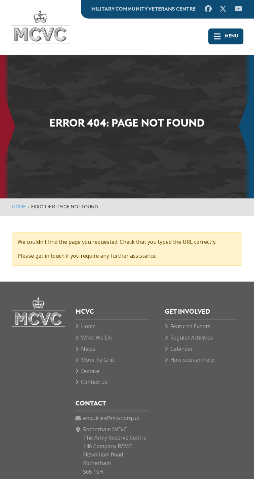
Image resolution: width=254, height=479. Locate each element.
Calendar (181, 349)
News (88, 349)
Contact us (94, 382)
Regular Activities (191, 338)
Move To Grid (97, 360)
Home (19, 207)
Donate (90, 371)
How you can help (192, 360)
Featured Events (190, 326)
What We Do (96, 338)
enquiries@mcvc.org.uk (111, 418)
